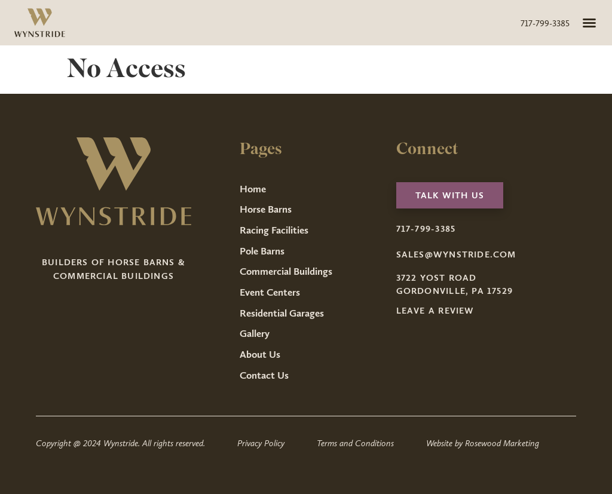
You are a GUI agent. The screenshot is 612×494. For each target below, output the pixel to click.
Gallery (255, 333)
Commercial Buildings (286, 271)
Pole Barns (262, 251)
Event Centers (270, 292)
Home (253, 189)
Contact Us (264, 375)
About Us (260, 354)
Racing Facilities (274, 230)
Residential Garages (282, 313)
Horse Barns (266, 209)
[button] (589, 22)
